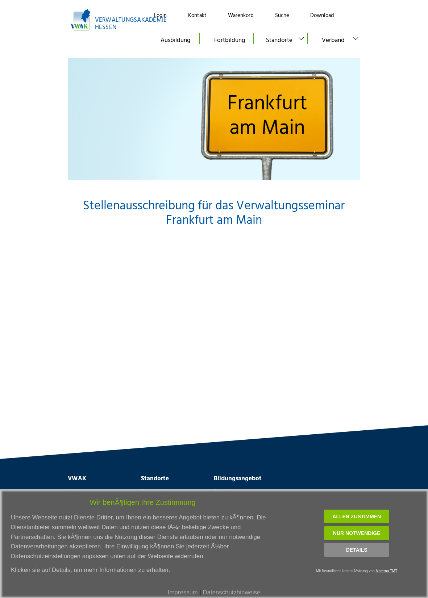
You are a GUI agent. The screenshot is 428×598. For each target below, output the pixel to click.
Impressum (183, 592)
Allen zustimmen (356, 516)
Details (356, 550)
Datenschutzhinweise (232, 592)
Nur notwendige (357, 533)
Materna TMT (387, 571)
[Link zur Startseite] (104, 19)
